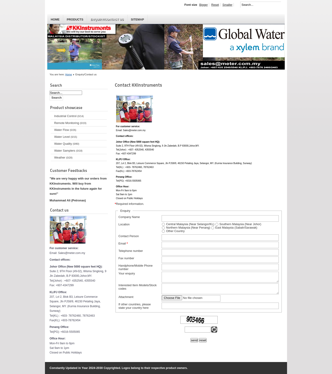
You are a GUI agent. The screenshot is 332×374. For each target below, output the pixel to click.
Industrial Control (69, 116)
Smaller (227, 4)
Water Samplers (68, 150)
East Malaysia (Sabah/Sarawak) (236, 227)
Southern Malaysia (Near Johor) (240, 224)
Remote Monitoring (70, 123)
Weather (63, 157)
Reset (215, 4)
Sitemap (137, 19)
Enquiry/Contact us (107, 19)
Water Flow (65, 130)
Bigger (203, 4)
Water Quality (66, 143)
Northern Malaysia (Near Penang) (188, 227)
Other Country (175, 231)
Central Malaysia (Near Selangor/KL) (190, 224)
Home (68, 74)
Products (75, 19)
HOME (55, 19)
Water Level (65, 136)
